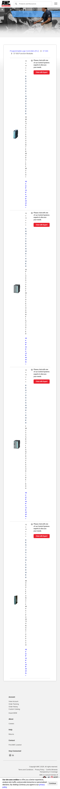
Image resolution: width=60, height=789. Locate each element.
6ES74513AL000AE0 (25, 558)
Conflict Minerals (52, 770)
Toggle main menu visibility (56, 4)
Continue (52, 783)
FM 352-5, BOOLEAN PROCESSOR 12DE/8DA (26, 457)
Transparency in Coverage (49, 772)
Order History (13, 707)
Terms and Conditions (25, 770)
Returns (11, 734)
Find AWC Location (15, 745)
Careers (11, 724)
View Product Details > (26, 194)
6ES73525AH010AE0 (26, 404)
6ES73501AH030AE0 (26, 95)
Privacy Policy (39, 770)
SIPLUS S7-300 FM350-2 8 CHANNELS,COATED (26, 302)
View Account (13, 701)
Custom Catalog (14, 709)
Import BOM (13, 713)
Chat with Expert (41, 72)
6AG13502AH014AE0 (26, 247)
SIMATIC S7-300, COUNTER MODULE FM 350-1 (26, 147)
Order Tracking (14, 704)
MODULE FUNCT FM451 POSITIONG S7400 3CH (26, 613)
